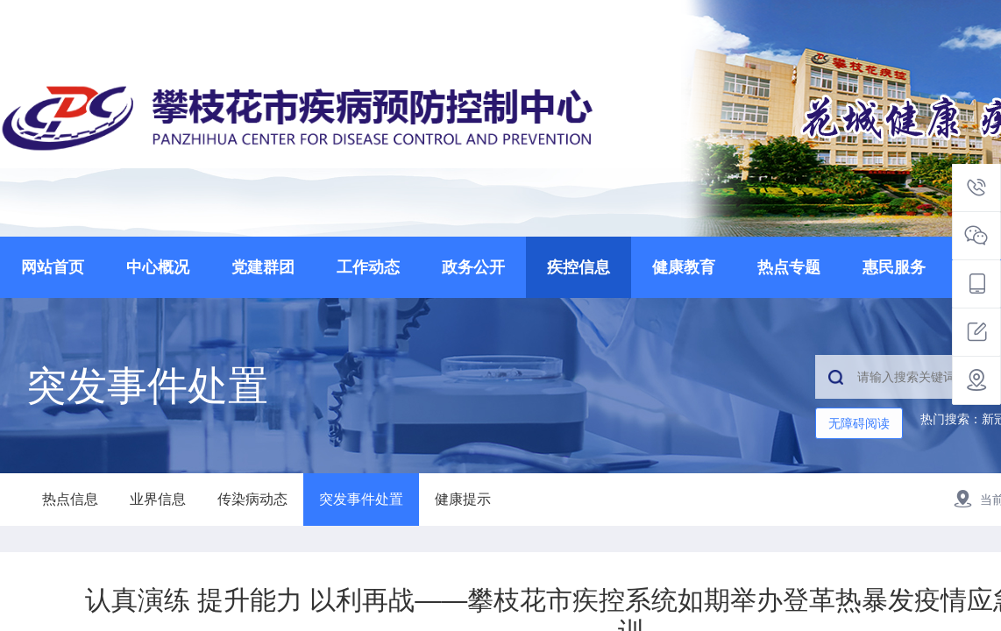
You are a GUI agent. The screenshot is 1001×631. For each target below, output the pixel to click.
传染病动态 (252, 499)
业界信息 (158, 499)
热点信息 (70, 499)
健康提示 (463, 499)
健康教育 (683, 267)
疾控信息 (578, 267)
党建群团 (263, 267)
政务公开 (473, 267)
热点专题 (788, 267)
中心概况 (157, 267)
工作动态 (368, 267)
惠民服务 (894, 267)
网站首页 (52, 267)
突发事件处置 (361, 499)
